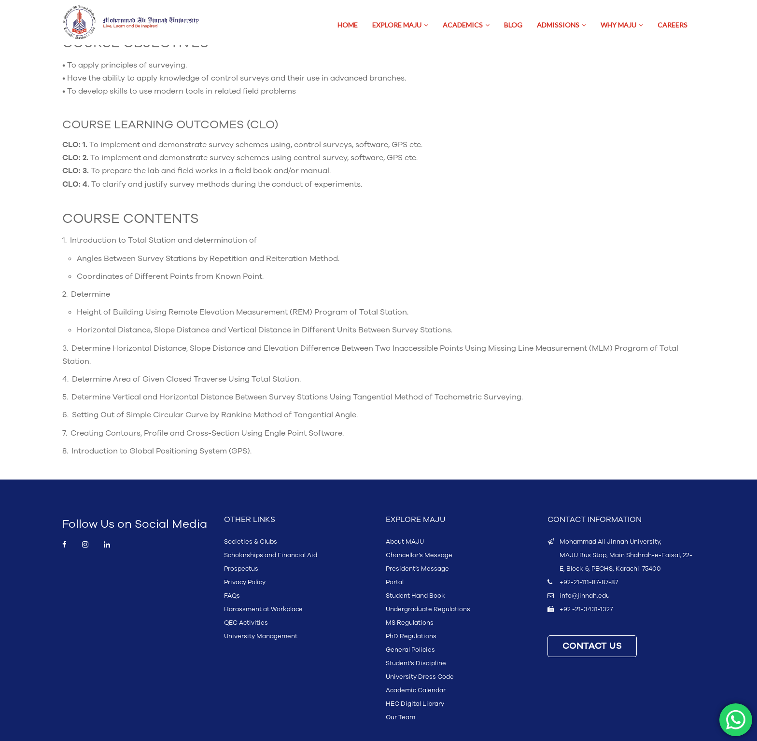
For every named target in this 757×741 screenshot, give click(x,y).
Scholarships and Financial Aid (270, 555)
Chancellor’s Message (419, 555)
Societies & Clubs (250, 541)
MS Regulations (410, 622)
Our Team (400, 717)
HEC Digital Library (415, 704)
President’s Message (417, 568)
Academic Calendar (416, 690)
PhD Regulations (411, 636)
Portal (395, 582)
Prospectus (241, 568)
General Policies (410, 649)
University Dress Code (420, 676)
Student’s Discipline (416, 663)
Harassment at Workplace (263, 609)
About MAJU (405, 541)
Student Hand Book (415, 595)
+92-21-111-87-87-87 (589, 582)
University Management (260, 636)
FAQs (232, 595)
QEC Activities (246, 622)
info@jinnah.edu (585, 595)
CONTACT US (592, 646)
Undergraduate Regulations (428, 609)
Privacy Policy (245, 582)
